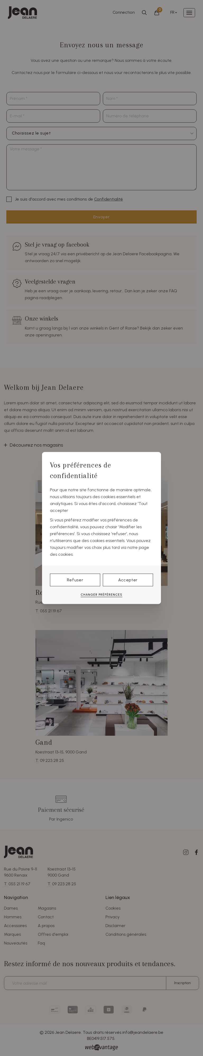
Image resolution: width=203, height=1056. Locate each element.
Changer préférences (101, 594)
